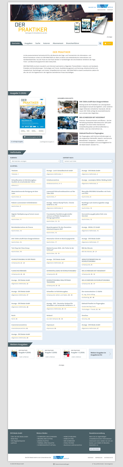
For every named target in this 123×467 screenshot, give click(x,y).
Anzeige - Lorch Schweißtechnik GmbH (60, 170)
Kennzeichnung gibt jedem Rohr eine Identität (94, 215)
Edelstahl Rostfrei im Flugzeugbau (91, 133)
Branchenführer (72, 43)
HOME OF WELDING (70, 437)
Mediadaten (101, 10)
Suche (37, 43)
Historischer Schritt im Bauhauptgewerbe (61, 239)
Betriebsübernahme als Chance (22, 227)
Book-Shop (14, 439)
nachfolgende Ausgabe (47, 142)
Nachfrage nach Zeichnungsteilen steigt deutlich (95, 204)
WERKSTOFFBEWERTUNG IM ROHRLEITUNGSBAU (91, 260)
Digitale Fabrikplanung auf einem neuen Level (25, 215)
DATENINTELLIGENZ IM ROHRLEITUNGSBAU (61, 271)
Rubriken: (13, 158)
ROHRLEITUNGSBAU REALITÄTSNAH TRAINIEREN (59, 281)
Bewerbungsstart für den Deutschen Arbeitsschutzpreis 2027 (59, 228)
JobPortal (14, 443)
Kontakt (110, 10)
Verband (49, 315)
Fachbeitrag (85, 297)
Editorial (14, 185)
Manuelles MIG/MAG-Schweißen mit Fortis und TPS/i (96, 192)
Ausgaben (28, 43)
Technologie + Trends (88, 309)
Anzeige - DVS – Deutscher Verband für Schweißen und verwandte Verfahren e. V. (61, 304)
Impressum (50, 325)
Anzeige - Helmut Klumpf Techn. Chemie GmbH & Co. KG (60, 204)
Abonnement (58, 43)
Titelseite (14, 170)
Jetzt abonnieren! (95, 449)
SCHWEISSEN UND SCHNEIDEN (47, 437)
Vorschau (85, 315)
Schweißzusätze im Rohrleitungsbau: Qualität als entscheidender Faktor (23, 181)
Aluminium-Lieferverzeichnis (73, 445)
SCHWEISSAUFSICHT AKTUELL (46, 445)
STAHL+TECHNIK (69, 443)
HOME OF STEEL (69, 439)
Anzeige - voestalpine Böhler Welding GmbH (97, 180)
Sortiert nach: (68, 158)
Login (108, 43)
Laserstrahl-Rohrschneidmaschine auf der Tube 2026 (61, 192)
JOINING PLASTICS (43, 441)
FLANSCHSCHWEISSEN (18, 271)
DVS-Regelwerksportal (18, 441)
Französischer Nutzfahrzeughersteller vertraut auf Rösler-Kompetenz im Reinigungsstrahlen (59, 216)
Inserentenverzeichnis (19, 325)
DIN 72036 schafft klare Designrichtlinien (94, 102)
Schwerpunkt (15, 263)
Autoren (46, 43)
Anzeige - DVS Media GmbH (91, 170)
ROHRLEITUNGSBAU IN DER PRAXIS (23, 259)
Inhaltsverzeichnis (53, 180)
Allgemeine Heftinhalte (54, 174)
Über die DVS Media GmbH (19, 437)
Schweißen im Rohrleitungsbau (57, 291)
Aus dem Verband (52, 319)
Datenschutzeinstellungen (62, 464)
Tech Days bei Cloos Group (20, 248)
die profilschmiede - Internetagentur (103, 464)
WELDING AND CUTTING (45, 439)
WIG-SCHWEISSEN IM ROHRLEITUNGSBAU (96, 280)
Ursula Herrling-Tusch (89, 306)
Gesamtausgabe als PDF (32, 137)
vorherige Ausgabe (17, 141)
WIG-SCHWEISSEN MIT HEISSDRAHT (92, 117)
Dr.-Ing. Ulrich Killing (88, 294)
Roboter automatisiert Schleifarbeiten (24, 203)
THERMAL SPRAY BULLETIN (45, 443)
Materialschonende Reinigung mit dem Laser (24, 192)
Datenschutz (108, 457)
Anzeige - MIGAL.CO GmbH (91, 227)
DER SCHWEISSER (69, 441)
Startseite (16, 43)
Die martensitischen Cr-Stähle (92, 291)
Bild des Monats (87, 248)
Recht (13, 315)
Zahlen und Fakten (61, 295)
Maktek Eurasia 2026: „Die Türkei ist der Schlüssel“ (60, 249)
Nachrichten (15, 197)
